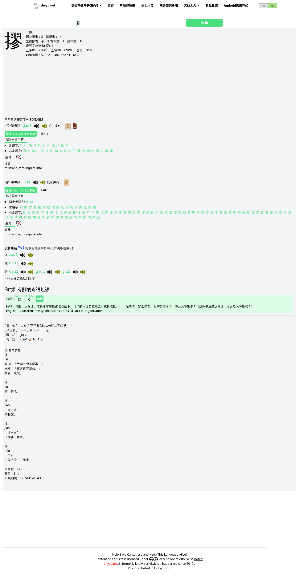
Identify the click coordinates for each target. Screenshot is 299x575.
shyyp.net (111, 563)
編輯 (40, 298)
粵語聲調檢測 (168, 5)
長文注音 (147, 5)
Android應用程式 (236, 5)
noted (198, 559)
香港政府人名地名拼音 (20, 134)
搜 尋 (204, 23)
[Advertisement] (119, 85)
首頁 (111, 5)
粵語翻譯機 (127, 5)
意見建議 (212, 5)
